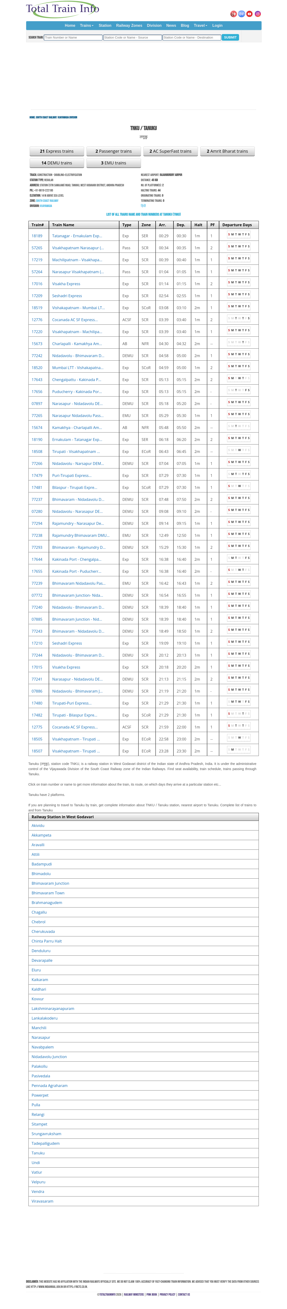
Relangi (38, 1114)
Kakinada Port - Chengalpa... (76, 559)
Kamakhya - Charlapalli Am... (77, 427)
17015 (37, 667)
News (171, 25)
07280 (37, 511)
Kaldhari (39, 989)
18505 (37, 739)
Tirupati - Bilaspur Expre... (74, 715)
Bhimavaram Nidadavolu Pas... (79, 583)
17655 (37, 571)
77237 (37, 499)
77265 (37, 415)
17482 (37, 715)
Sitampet (39, 1124)
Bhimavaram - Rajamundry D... (79, 547)
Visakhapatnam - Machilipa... (77, 331)
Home (70, 25)
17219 (37, 259)
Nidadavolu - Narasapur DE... (77, 511)
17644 (37, 559)
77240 (37, 607)
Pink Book (151, 1295)
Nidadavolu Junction (49, 1056)
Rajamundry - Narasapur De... (78, 523)
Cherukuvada (43, 931)
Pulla (36, 1104)
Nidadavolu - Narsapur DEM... (78, 463)
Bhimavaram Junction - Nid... (77, 619)
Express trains (57, 151)
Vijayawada (46, 206)
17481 (37, 487)
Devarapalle (42, 960)
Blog (185, 25)
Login (217, 25)
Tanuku (38, 1153)
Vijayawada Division (67, 117)
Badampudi (42, 864)
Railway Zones (129, 25)
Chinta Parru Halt (47, 941)
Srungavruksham (46, 1133)
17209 (37, 295)
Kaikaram (40, 979)
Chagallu (39, 912)
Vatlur (37, 1172)
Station (105, 25)
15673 (37, 343)
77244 (37, 655)
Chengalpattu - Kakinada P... (76, 379)
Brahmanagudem (47, 902)
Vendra (38, 1191)
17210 (37, 643)
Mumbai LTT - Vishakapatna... (77, 367)
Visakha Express (66, 283)
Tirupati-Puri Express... (71, 703)
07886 (37, 691)
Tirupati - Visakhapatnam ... (76, 451)
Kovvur (38, 998)
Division (154, 25)
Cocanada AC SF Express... (75, 319)
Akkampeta (41, 835)
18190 (37, 439)
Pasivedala (41, 1076)
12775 (37, 727)
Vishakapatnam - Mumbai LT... (78, 307)
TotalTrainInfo (107, 1295)
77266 (37, 463)
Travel (199, 25)
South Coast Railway (46, 117)
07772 (37, 595)
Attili (36, 854)
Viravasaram (43, 1201)
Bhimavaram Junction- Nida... (77, 595)
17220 (37, 331)
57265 (37, 247)
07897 (37, 403)
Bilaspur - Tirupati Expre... (74, 487)
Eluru (36, 970)
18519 (37, 307)
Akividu (38, 825)
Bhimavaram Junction (50, 883)
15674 (37, 427)
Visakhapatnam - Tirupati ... (76, 739)
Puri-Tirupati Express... (71, 475)
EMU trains (113, 163)
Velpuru (39, 1181)
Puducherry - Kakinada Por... (77, 391)
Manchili (39, 1027)
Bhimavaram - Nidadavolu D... (78, 499)
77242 (37, 355)
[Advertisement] (143, 76)
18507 (37, 751)
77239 (37, 583)
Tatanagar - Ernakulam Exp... (77, 235)
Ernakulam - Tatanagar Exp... (77, 439)
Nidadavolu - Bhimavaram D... (78, 355)
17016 (37, 283)
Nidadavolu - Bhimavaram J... (77, 691)
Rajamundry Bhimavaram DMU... (81, 535)
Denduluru (41, 950)
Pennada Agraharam (50, 1085)
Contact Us (184, 1295)
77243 (37, 631)
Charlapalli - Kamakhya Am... (77, 343)
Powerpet (40, 1095)
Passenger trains (114, 151)
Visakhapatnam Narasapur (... (78, 247)
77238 (37, 535)
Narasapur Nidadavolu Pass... (78, 415)
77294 (37, 523)
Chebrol (39, 921)
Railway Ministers (134, 1295)
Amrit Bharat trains (227, 151)
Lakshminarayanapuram (53, 1008)
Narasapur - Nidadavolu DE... (77, 403)
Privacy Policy (168, 1295)
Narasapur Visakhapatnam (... (78, 271)
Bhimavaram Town (48, 893)
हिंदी (143, 206)
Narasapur (41, 1037)
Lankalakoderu (45, 1018)
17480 (37, 703)
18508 (37, 451)
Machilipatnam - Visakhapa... (77, 259)
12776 (37, 319)
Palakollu (39, 1066)
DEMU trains (56, 163)
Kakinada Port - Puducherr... (76, 571)
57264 (37, 271)
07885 (37, 619)
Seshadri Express (67, 295)
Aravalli (38, 844)
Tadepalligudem (46, 1143)
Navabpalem (43, 1047)
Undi (36, 1162)
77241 (37, 679)
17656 (37, 391)
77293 (37, 547)
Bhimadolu (41, 873)
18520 (37, 367)
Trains (85, 25)
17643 (37, 379)
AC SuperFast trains (170, 151)
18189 (37, 235)
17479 (37, 475)
